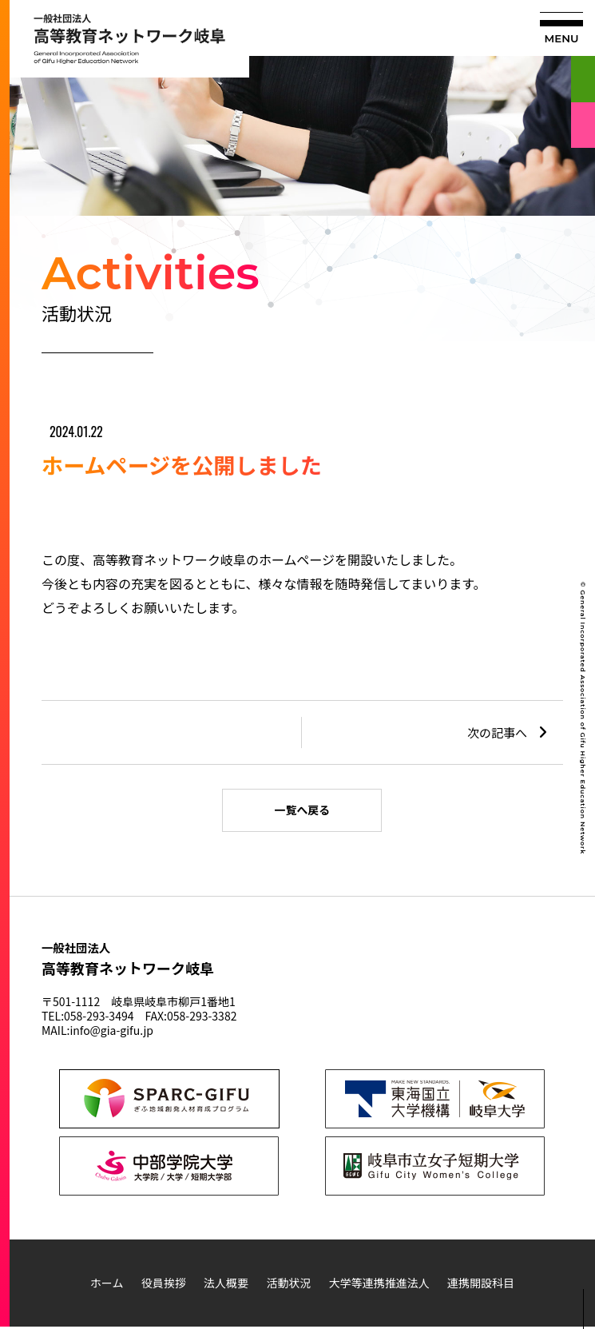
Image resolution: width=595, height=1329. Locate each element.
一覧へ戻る (302, 811)
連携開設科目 (480, 1285)
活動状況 (288, 1285)
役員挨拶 (163, 1285)
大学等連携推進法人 (379, 1285)
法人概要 (226, 1285)
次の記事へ (497, 732)
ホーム (107, 1285)
